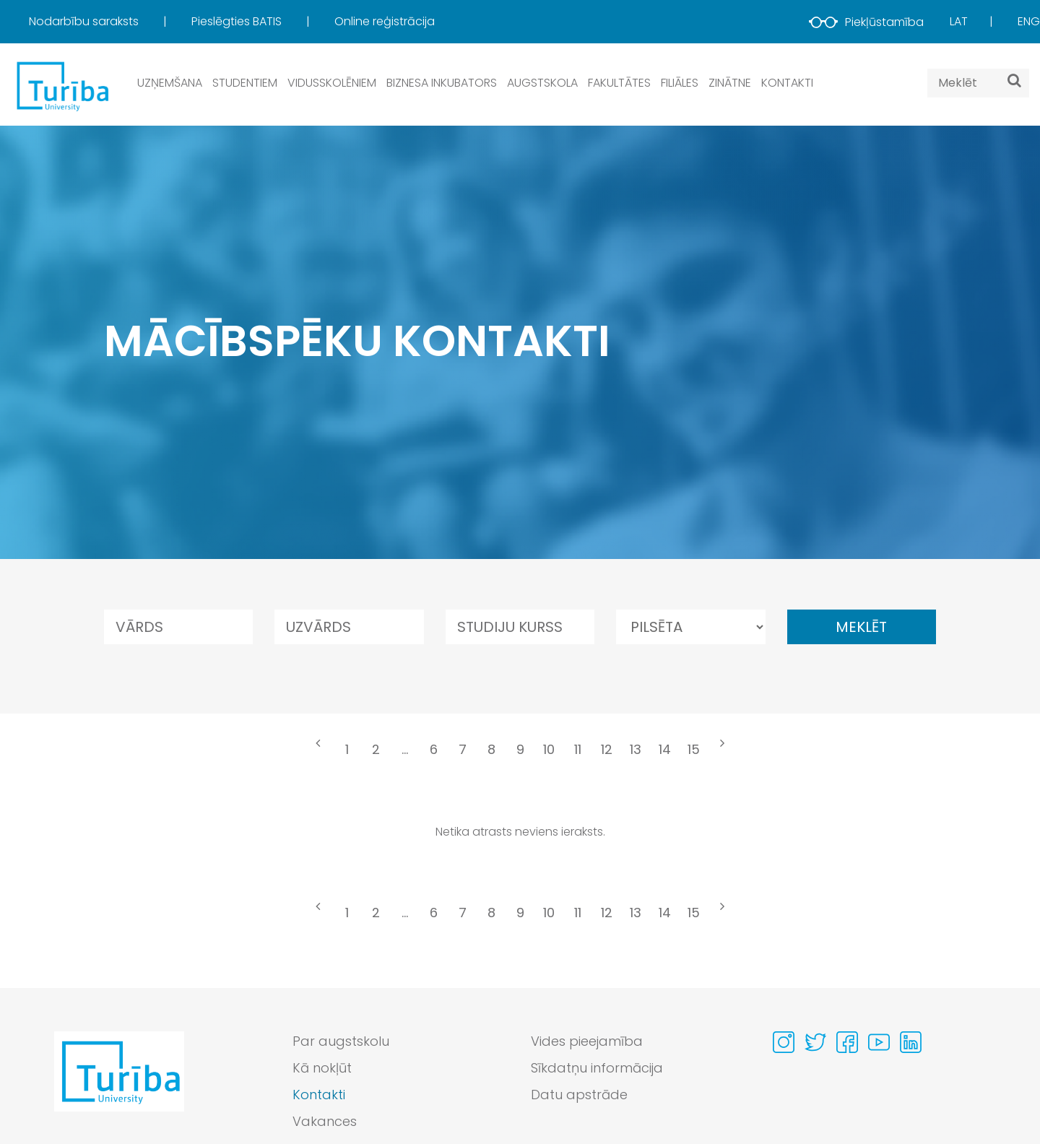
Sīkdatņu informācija (597, 1068)
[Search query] (978, 83)
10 (549, 749)
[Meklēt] (1014, 80)
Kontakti (787, 82)
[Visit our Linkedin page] (911, 1042)
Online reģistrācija (384, 21)
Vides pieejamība (587, 1041)
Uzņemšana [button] (169, 82)
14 (665, 749)
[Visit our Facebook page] (847, 1042)
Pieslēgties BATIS (238, 21)
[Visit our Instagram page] (783, 1042)
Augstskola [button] (542, 82)
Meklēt (861, 627)
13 (635, 749)
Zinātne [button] (729, 82)
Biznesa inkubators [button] (441, 82)
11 (577, 749)
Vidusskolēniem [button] (331, 82)
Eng (1029, 21)
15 (694, 749)
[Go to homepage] (119, 1084)
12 (606, 749)
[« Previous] (317, 751)
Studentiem (244, 82)
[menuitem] (108, 21)
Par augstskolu (340, 1041)
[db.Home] (61, 85)
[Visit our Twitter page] (815, 1042)
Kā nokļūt (322, 1068)
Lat (959, 21)
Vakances (324, 1121)
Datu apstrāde (579, 1095)
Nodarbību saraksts (85, 21)
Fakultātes (619, 82)
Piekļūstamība (866, 22)
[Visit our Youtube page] (879, 1042)
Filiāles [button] (679, 82)
